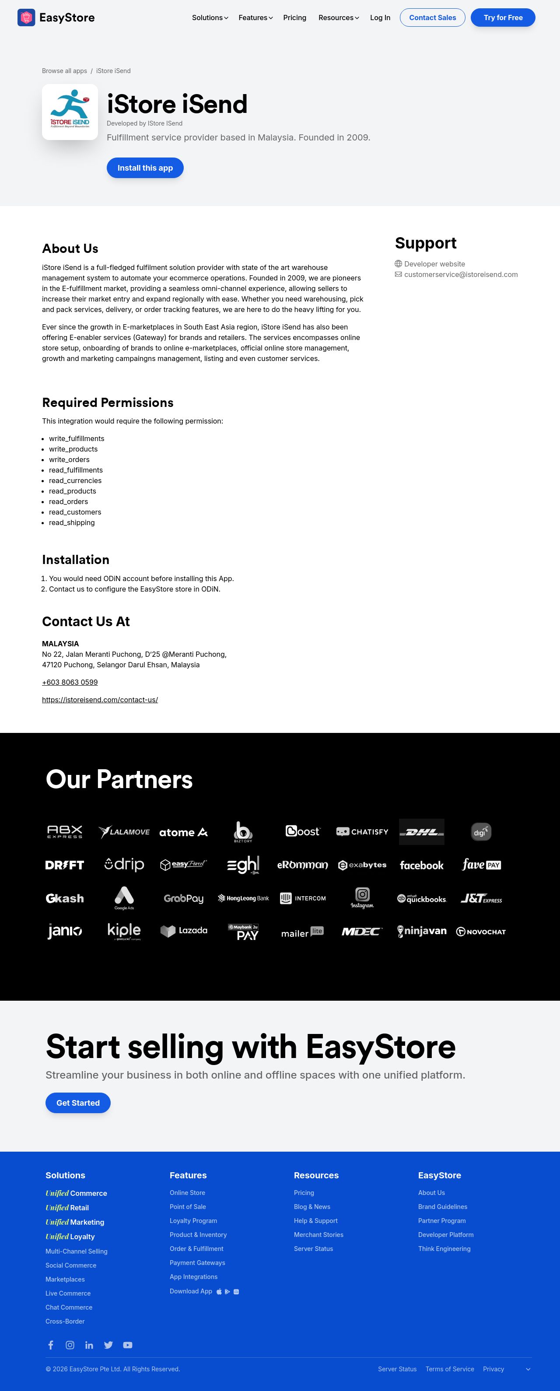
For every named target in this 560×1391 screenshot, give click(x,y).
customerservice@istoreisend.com (461, 274)
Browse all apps (64, 70)
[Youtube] (127, 1345)
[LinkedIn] (89, 1345)
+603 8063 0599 (70, 682)
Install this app (145, 167)
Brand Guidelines (443, 1206)
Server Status (313, 1248)
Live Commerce (68, 1293)
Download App (205, 1291)
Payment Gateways (197, 1262)
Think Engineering (444, 1248)
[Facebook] (51, 1345)
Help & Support (316, 1220)
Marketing (75, 1222)
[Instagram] (70, 1345)
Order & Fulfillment (197, 1248)
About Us (431, 1192)
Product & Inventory (198, 1234)
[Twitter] (108, 1345)
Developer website (434, 263)
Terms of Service (450, 1369)
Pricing (294, 17)
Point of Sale (188, 1206)
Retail (67, 1207)
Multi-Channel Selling (77, 1251)
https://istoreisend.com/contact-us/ (100, 699)
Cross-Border (65, 1321)
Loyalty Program (193, 1220)
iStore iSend (113, 70)
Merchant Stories (318, 1234)
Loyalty (70, 1236)
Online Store (187, 1192)
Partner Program (442, 1220)
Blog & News (312, 1206)
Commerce (76, 1193)
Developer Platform (446, 1234)
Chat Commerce (69, 1307)
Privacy (493, 1369)
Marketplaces (65, 1279)
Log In (380, 17)
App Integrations (193, 1276)
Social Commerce (71, 1265)
